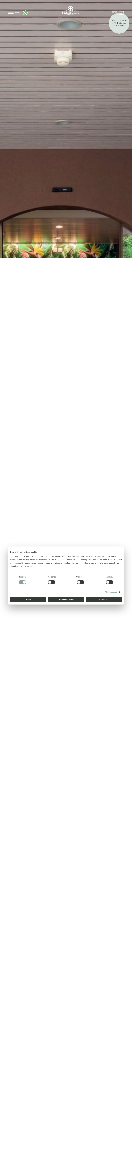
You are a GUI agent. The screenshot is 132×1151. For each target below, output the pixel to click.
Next (122, 1140)
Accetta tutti (103, 600)
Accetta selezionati (66, 600)
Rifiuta (28, 600)
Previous (111, 1140)
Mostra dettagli (111, 592)
